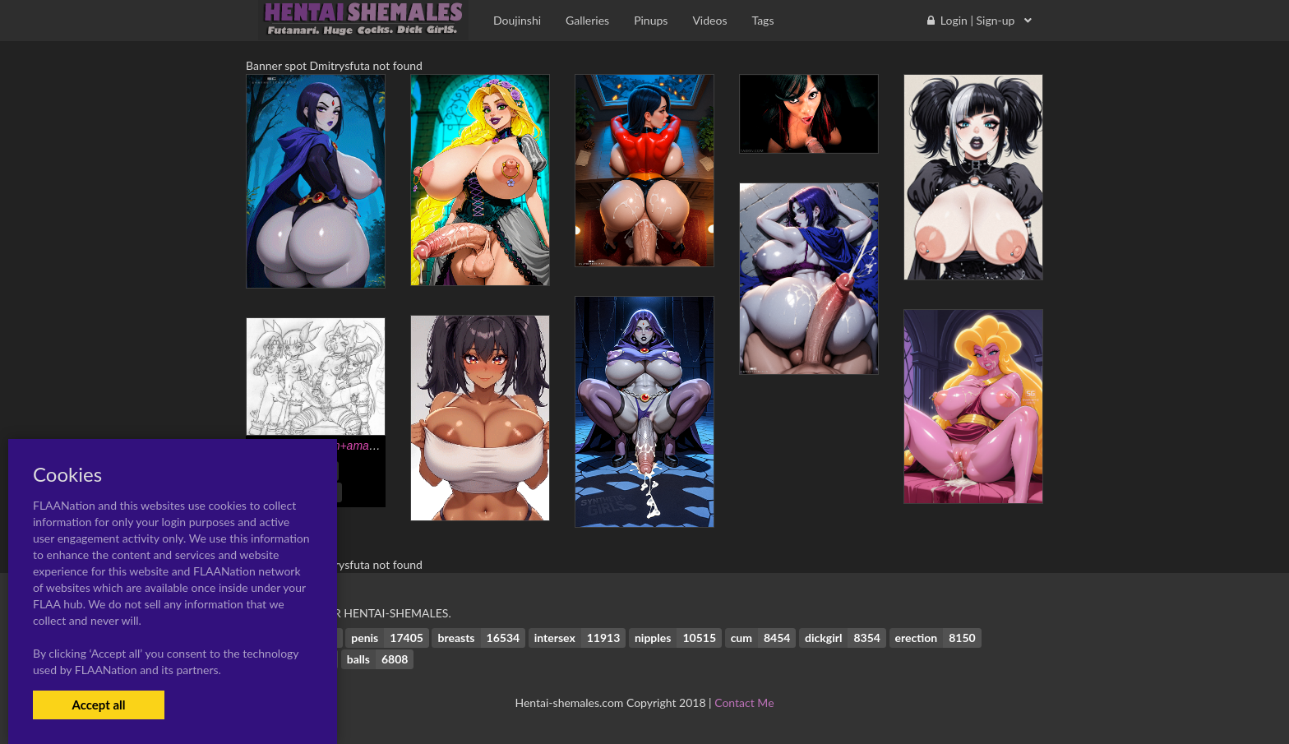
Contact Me (744, 702)
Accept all (98, 704)
